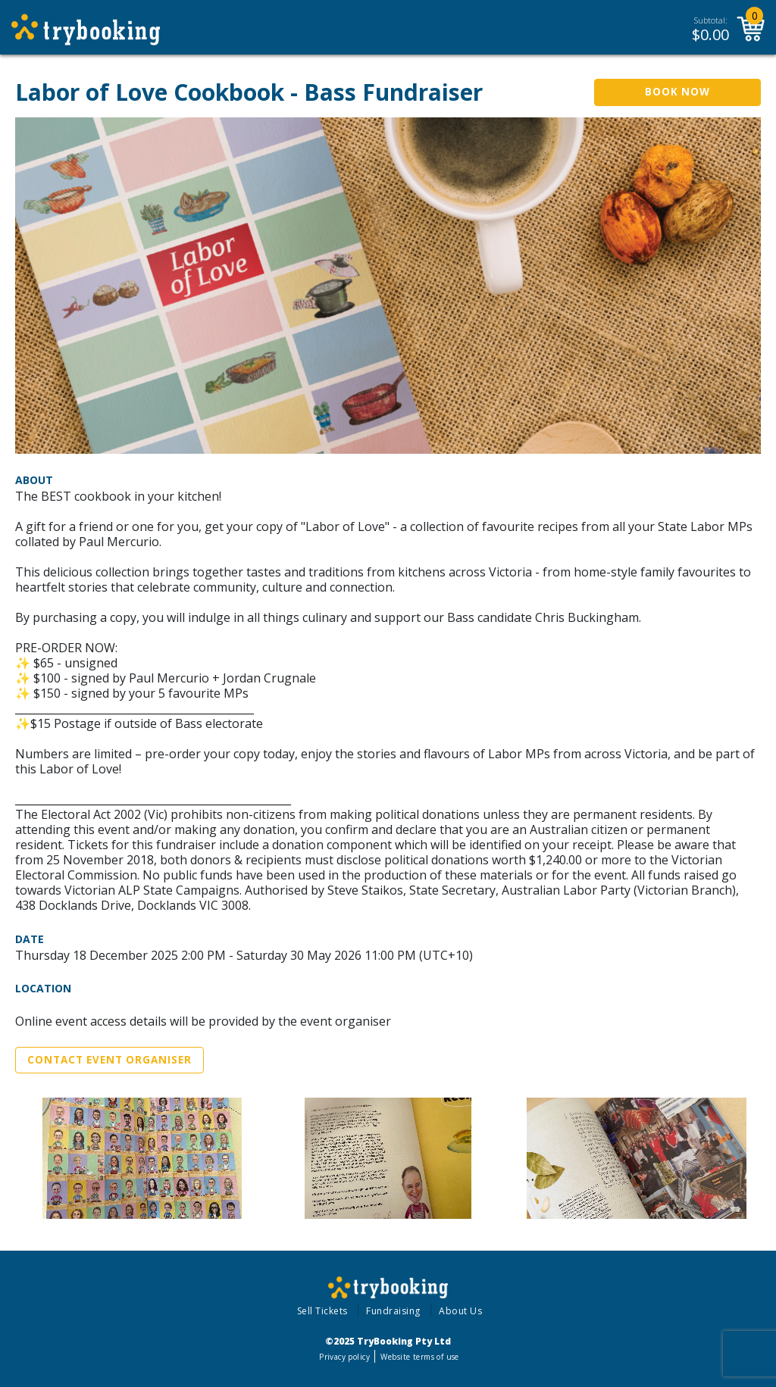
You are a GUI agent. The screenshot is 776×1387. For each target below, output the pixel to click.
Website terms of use (419, 1356)
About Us (460, 1310)
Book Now (677, 91)
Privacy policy (344, 1356)
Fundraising (393, 1310)
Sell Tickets (322, 1310)
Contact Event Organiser (109, 1060)
